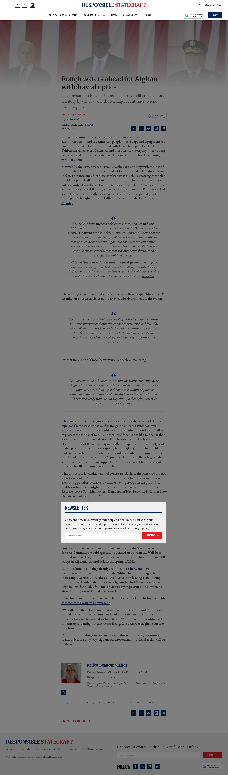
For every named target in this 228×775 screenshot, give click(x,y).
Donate (215, 15)
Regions (147, 15)
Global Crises (130, 15)
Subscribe (150, 535)
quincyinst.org (213, 4)
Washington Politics (94, 15)
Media (114, 15)
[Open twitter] (17, 5)
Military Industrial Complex (63, 15)
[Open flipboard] (32, 5)
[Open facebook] (24, 5)
